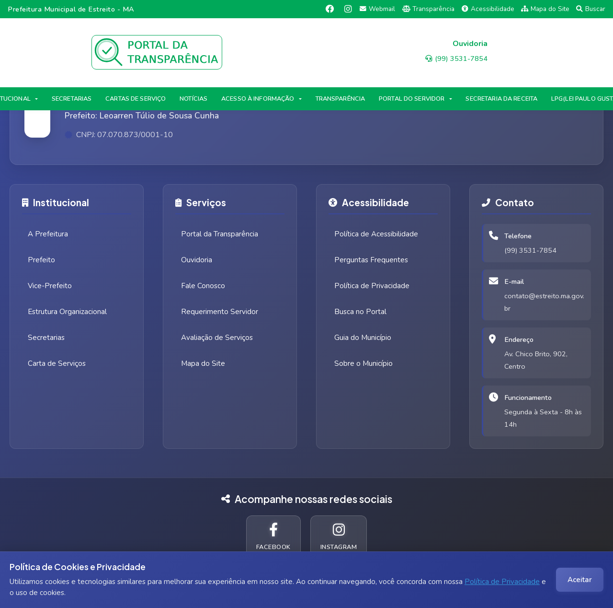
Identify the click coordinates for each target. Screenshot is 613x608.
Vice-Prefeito (50, 286)
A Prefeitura (48, 234)
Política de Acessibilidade (376, 234)
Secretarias (46, 337)
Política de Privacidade (502, 581)
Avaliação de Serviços (217, 337)
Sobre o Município (363, 363)
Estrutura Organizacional (67, 311)
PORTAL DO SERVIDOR (411, 98)
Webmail (377, 8)
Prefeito (41, 260)
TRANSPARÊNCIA (340, 98)
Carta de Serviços (57, 363)
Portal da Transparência (219, 234)
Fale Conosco (203, 286)
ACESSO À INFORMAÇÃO (257, 98)
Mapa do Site (545, 8)
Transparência (428, 8)
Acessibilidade (488, 8)
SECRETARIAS (71, 98)
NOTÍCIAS (193, 98)
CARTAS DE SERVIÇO (135, 98)
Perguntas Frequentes (371, 260)
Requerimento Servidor (219, 311)
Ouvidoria (196, 260)
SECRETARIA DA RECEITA (501, 98)
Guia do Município (362, 337)
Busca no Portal (360, 311)
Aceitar (580, 580)
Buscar (590, 8)
